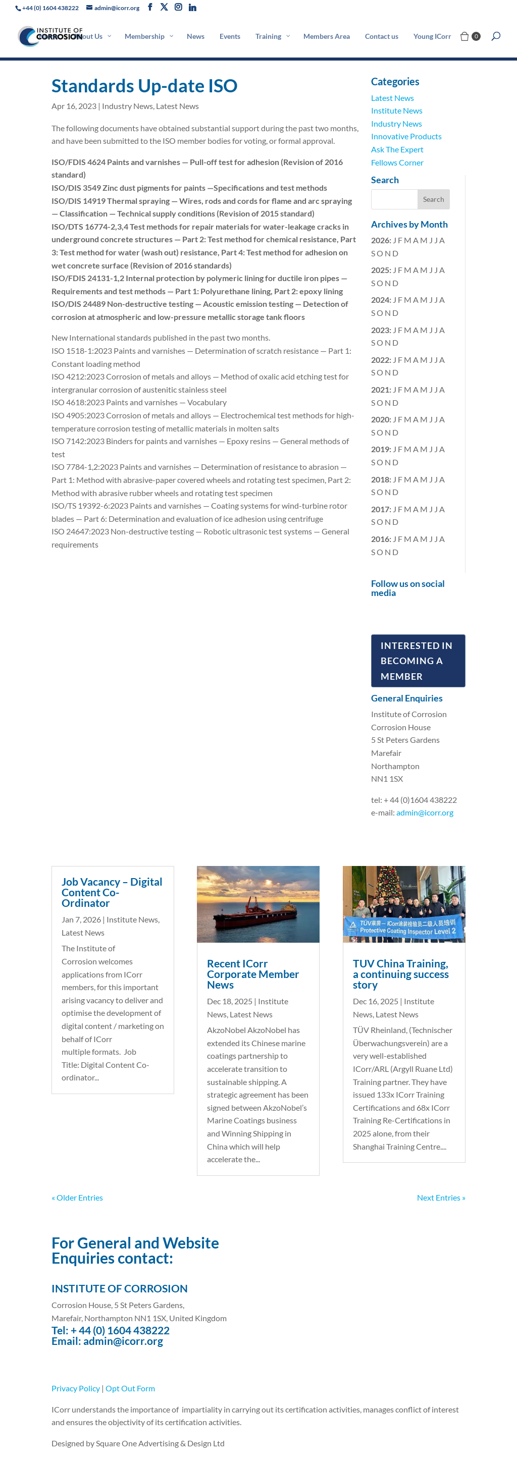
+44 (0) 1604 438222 (50, 8)
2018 (380, 479)
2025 (380, 270)
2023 (380, 330)
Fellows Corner (397, 162)
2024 (380, 299)
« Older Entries (77, 1197)
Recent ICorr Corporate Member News (253, 974)
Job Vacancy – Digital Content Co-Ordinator (112, 892)
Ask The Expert (397, 149)
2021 (380, 389)
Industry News (127, 106)
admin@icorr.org (424, 812)
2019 (380, 449)
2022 (380, 359)
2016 (380, 539)
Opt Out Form (130, 1388)
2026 (380, 240)
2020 (380, 419)
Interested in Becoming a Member (417, 661)
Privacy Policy (75, 1388)
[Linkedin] (192, 7)
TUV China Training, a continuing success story (401, 974)
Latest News (177, 106)
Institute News (397, 110)
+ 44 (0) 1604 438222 (120, 1330)
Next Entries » (441, 1197)
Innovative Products (406, 136)
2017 (380, 509)
